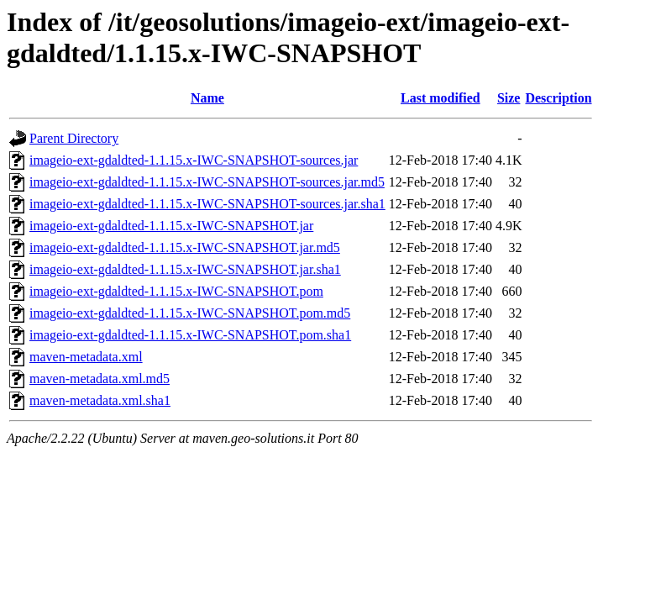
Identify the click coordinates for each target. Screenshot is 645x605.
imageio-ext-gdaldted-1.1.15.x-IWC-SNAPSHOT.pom (176, 291)
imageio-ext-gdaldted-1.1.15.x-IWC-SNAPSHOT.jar (171, 225)
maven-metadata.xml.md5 (99, 378)
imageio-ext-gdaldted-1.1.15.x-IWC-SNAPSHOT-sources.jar (193, 160)
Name (207, 98)
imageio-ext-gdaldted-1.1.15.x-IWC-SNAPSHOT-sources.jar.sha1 (207, 204)
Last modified (440, 98)
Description (558, 98)
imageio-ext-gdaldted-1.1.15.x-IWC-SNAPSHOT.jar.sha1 (185, 269)
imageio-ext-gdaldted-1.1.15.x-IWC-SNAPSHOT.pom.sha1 (190, 335)
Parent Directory (73, 138)
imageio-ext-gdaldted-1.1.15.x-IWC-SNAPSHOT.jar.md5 (184, 247)
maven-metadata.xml (86, 357)
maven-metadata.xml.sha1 (99, 400)
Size (509, 98)
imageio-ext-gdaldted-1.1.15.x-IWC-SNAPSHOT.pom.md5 (189, 313)
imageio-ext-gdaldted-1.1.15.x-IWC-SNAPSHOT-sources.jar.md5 (207, 182)
